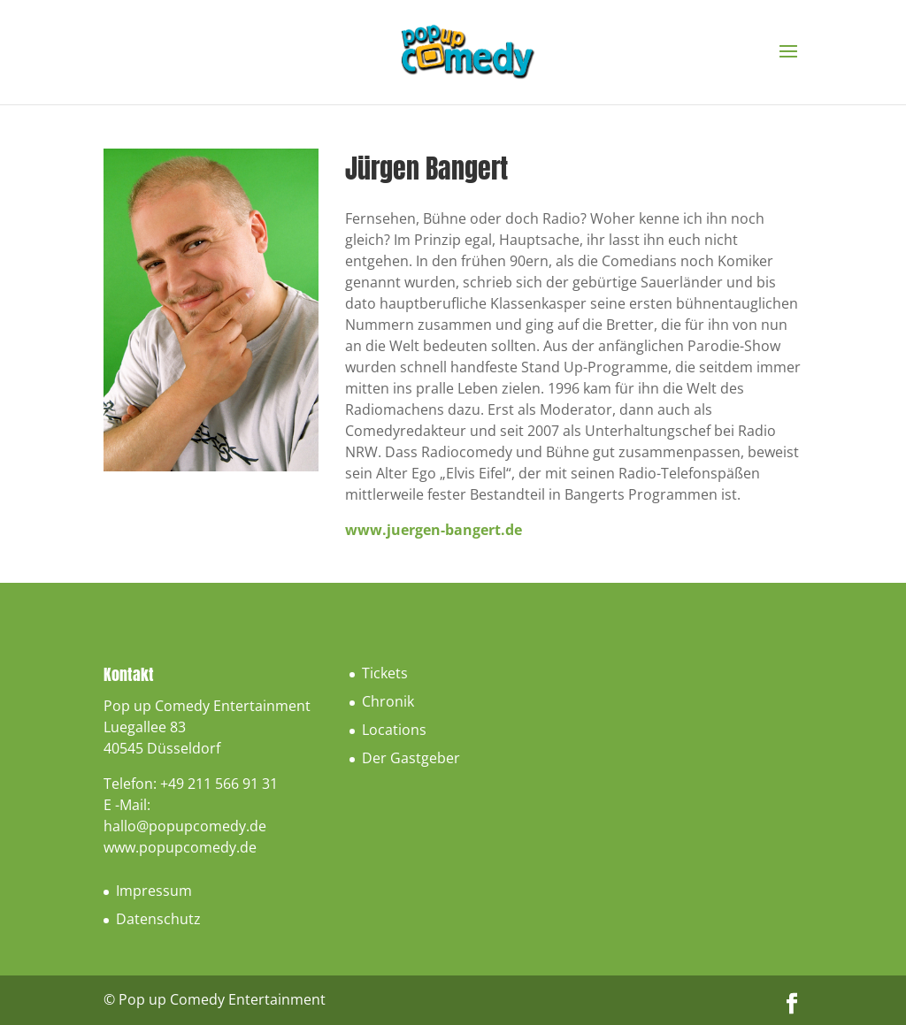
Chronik (388, 701)
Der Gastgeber (411, 758)
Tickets (385, 673)
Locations (394, 729)
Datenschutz (158, 919)
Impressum (154, 890)
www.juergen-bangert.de (433, 529)
